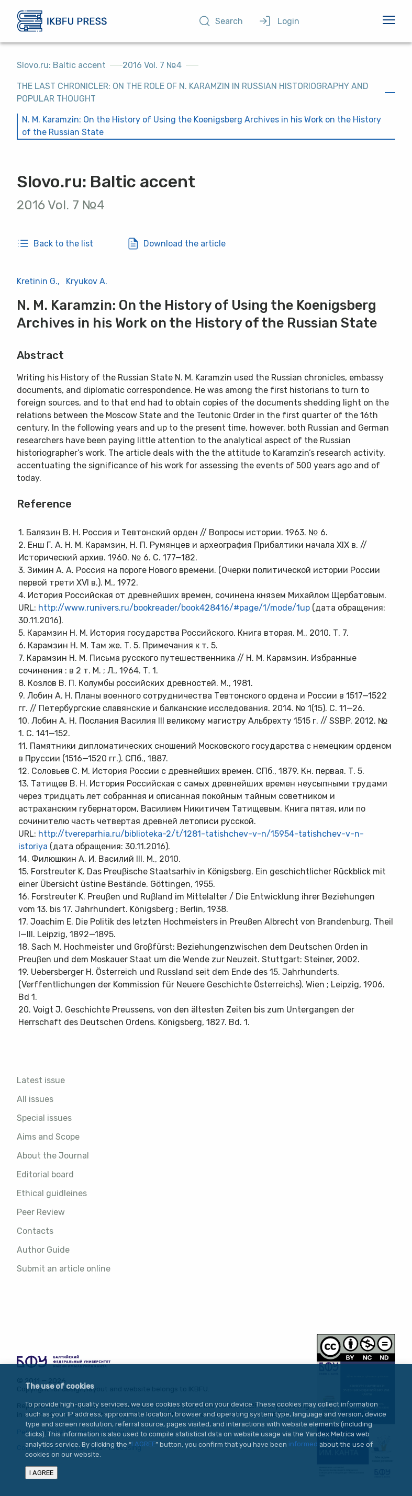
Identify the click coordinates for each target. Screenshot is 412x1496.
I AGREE (143, 1444)
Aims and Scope (48, 1137)
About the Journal (53, 1156)
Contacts (35, 1231)
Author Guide (43, 1250)
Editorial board (45, 1174)
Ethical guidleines (52, 1193)
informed (303, 1444)
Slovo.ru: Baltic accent (61, 65)
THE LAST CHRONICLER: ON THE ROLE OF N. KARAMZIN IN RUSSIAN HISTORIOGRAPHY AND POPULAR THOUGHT (193, 92)
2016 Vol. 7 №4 (152, 65)
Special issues (44, 1118)
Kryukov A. (86, 281)
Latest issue (41, 1080)
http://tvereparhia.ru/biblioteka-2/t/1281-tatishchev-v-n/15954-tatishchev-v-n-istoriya (191, 840)
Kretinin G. (37, 281)
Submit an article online (63, 1269)
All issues (35, 1099)
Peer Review (41, 1212)
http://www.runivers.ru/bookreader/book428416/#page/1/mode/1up (174, 608)
